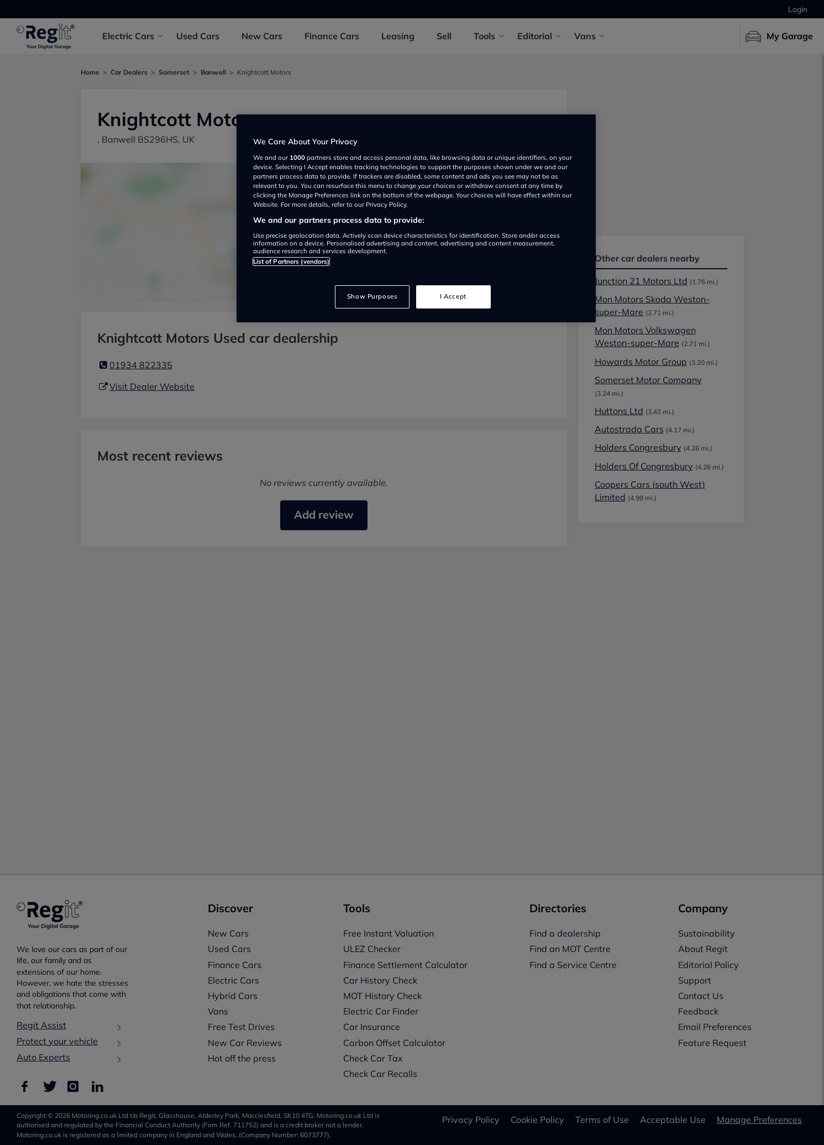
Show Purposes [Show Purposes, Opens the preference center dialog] (372, 296)
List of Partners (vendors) (291, 261)
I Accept (453, 296)
